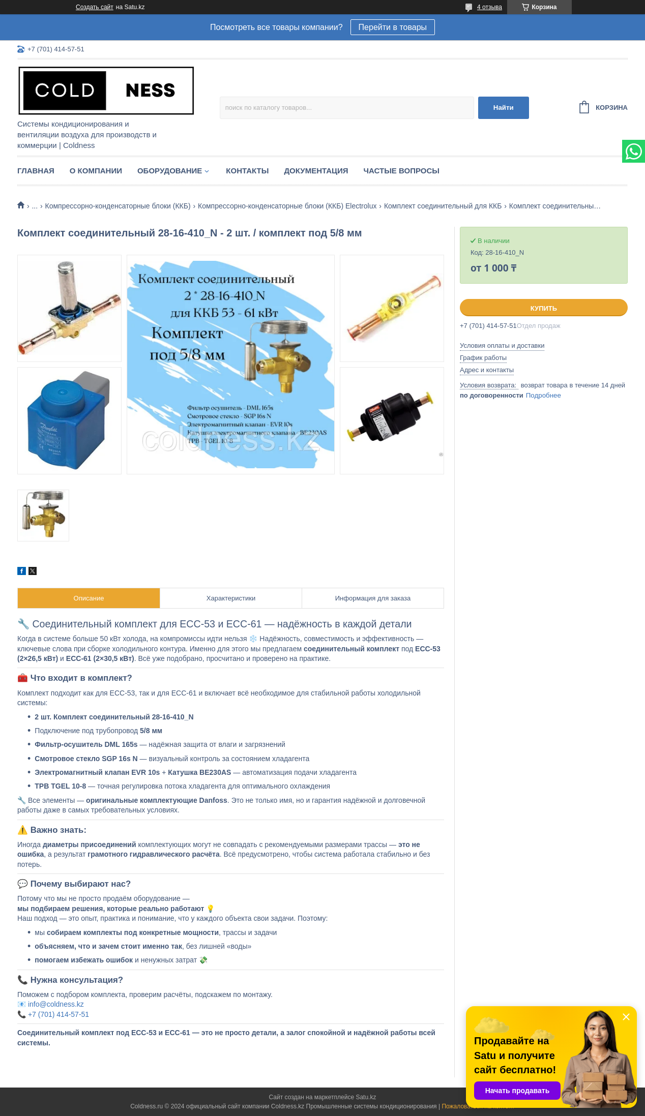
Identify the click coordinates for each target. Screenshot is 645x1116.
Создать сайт (94, 7)
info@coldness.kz (56, 1004)
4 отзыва (489, 7)
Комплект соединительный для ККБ (443, 206)
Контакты (247, 170)
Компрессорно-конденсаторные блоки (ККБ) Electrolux (287, 206)
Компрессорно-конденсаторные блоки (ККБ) (118, 206)
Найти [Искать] (503, 107)
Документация (316, 170)
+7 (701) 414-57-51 (58, 1014)
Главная (35, 170)
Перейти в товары (393, 27)
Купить (544, 308)
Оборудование (169, 170)
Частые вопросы (401, 170)
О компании (96, 170)
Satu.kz (366, 1097)
